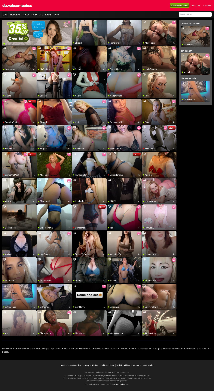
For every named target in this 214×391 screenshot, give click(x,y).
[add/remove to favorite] (74, 22)
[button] (195, 5)
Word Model (148, 365)
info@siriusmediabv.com (120, 384)
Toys (56, 14)
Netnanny (113, 381)
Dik (41, 14)
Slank (34, 14)
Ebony (48, 14)
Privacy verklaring (90, 365)
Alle (5, 14)
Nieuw (26, 14)
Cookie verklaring (107, 365)
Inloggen (207, 5)
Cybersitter (123, 381)
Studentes (15, 14)
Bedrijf (119, 365)
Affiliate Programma (132, 365)
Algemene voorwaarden (71, 365)
